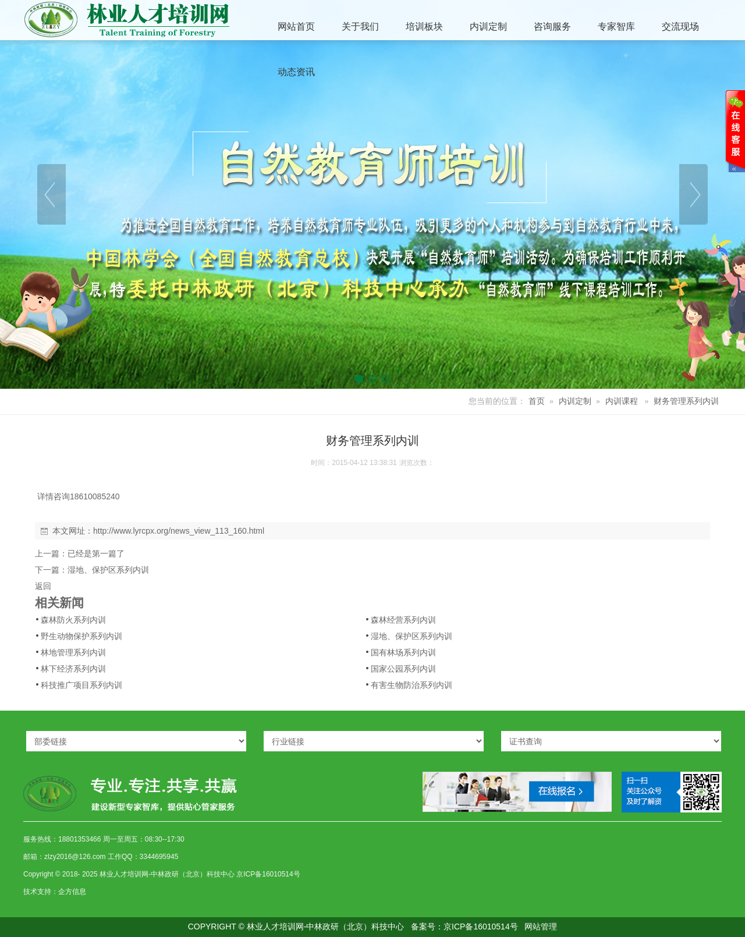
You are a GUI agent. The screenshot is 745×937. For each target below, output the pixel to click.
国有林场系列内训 (403, 652)
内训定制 (575, 401)
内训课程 (621, 401)
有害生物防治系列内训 (411, 685)
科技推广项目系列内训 (81, 685)
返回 (43, 586)
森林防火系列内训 (73, 619)
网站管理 (540, 926)
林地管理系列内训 (73, 652)
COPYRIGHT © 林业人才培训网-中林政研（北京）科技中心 (296, 926)
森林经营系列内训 (403, 619)
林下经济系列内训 (73, 668)
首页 (536, 401)
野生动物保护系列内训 (81, 636)
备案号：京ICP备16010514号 (464, 926)
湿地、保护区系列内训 (108, 569)
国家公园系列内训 (403, 668)
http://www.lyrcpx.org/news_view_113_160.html (178, 530)
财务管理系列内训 (686, 401)
